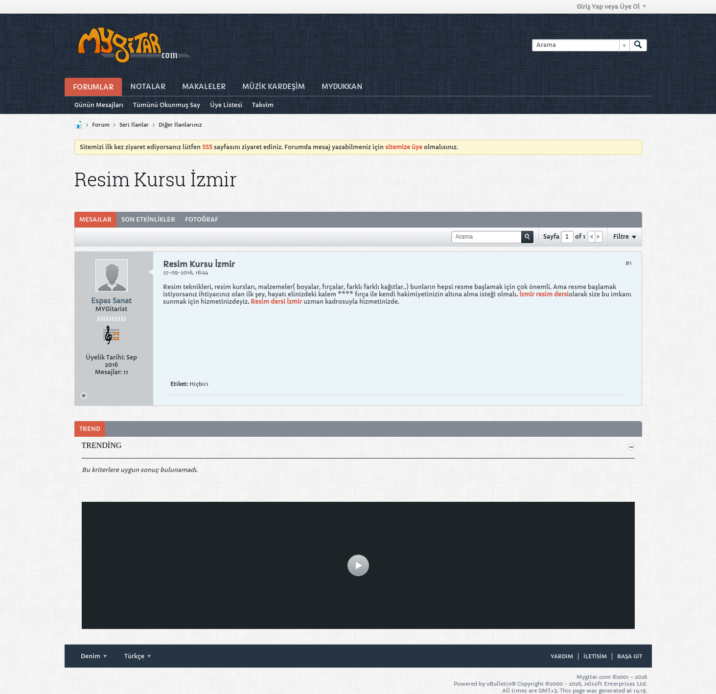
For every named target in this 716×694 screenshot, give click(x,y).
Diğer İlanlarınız (180, 124)
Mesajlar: (108, 372)
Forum (101, 124)
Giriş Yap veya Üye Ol (611, 6)
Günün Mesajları (98, 105)
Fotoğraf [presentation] (201, 219)
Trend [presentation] (89, 428)
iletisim (595, 656)
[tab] (95, 219)
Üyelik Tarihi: (105, 357)
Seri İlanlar (134, 124)
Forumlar (93, 87)
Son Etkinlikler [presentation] (148, 219)
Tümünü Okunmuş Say (166, 105)
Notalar (147, 86)
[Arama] (580, 45)
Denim (94, 656)
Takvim (263, 105)
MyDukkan (342, 86)
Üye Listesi (226, 105)
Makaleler (204, 86)
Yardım (562, 656)
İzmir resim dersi (544, 294)
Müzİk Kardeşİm (273, 86)
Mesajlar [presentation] (95, 219)
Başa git (629, 656)
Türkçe (137, 656)
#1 (628, 263)
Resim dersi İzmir (275, 301)
